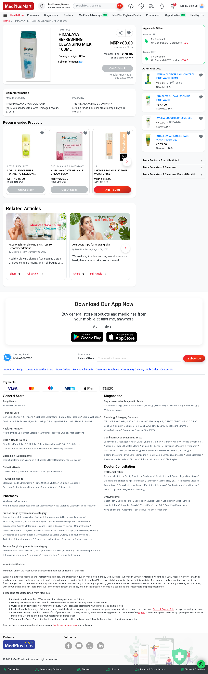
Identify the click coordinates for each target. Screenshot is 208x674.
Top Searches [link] (62, 505)
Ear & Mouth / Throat (85, 530)
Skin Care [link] (7, 417)
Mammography (157, 421)
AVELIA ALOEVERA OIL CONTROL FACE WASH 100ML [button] (175, 76)
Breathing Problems (175, 505)
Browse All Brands (83, 369)
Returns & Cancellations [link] (152, 669)
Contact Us (166, 369)
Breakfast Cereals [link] (28, 433)
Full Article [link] (35, 273)
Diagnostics (51, 15)
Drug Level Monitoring (135, 455)
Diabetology (192, 476)
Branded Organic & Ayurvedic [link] (56, 487)
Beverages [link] (33, 487)
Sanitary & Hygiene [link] (23, 417)
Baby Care (20, 405)
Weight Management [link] (73, 433)
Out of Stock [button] (117, 68)
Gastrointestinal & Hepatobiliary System (22, 517)
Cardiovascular (25, 550)
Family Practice (132, 476)
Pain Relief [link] (18, 444)
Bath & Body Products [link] (70, 417)
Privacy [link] (115, 669)
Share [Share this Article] (15, 273)
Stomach (134, 459)
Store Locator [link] (47, 505)
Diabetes (127, 446)
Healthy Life (197, 15)
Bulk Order (152, 369)
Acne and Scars (112, 509)
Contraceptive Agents (13, 526)
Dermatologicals (11, 534)
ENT (175, 480)
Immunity (147, 446)
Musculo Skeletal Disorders (163, 450)
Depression (140, 501)
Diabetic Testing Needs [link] (14, 471)
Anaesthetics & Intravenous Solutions (40, 534)
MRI (106, 421)
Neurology (151, 480)
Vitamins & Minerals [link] (35, 460)
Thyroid (185, 441)
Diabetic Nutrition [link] (37, 471)
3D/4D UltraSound (138, 421)
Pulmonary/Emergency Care (43, 555)
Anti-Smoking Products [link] (61, 448)
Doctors (69, 15)
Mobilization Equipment (87, 550)
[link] (18, 5)
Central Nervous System (36, 521)
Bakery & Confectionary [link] (14, 487)
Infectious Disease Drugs (39, 526)
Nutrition (63, 530)
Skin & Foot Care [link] (70, 444)
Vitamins (196, 441)
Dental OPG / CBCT (135, 426)
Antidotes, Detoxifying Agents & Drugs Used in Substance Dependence (39, 539)
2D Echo (191, 421)
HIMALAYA (64, 30)
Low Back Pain (111, 505)
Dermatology (164, 480)
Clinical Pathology (113, 405)
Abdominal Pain (130, 509)
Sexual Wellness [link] (91, 417)
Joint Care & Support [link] (50, 444)
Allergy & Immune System (74, 534)
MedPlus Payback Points (127, 15)
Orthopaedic (9, 555)
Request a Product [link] (29, 505)
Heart (133, 441)
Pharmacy (33, 15)
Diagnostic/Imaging (70, 555)
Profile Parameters (133, 405)
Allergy (176, 441)
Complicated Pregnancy (121, 489)
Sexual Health (147, 509)
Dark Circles (183, 501)
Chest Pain (109, 501)
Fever (118, 446)
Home (6, 20)
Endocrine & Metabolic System (18, 530)
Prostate (180, 446)
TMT (169, 421)
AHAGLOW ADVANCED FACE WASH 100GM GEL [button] (172, 138)
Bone (136, 446)
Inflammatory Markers (152, 459)
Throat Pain (146, 505)
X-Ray (124, 421)
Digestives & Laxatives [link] (14, 448)
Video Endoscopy (112, 430)
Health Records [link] (10, 505)
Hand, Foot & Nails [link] (84, 421)
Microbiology (161, 405)
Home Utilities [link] (42, 483)
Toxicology (184, 450)
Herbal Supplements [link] (58, 460)
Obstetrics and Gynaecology (170, 476)
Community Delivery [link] (50, 669)
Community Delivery (132, 369)
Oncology (59, 526)
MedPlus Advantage (93, 15)
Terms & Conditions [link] (195, 669)
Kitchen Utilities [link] (59, 483)
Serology (149, 405)
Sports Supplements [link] (13, 460)
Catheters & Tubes (51, 550)
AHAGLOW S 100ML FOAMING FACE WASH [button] (173, 98)
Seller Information (70, 61)
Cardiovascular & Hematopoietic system (64, 517)
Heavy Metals (155, 455)
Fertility (157, 441)
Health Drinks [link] (10, 433)
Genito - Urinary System (78, 526)
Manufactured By (15, 98)
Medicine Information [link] (15, 501)
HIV (106, 450)
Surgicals (21, 555)
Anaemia (108, 446)
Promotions (152, 15)
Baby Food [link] (8, 405)
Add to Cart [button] (112, 189)
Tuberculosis (116, 450)
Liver (140, 441)
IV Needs (67, 550)
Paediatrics (148, 476)
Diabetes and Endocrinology (118, 480)
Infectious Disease (173, 455)
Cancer (157, 446)
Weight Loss (154, 501)
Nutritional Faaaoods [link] (49, 433)
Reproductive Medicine (130, 485)
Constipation (169, 501)
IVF (105, 489)
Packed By (78, 98)
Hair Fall (158, 505)
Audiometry (153, 426)
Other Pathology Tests (136, 450)
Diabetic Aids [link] (55, 471)
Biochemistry (176, 405)
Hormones (83, 521)
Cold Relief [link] (32, 444)
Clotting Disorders (113, 455)
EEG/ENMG (179, 421)
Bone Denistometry (113, 426)
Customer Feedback (107, 369)
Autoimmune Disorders (116, 459)
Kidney (167, 441)
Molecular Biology (113, 410)
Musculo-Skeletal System (63, 521)
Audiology (140, 489)
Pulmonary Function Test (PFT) (139, 430)
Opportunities (175, 15)
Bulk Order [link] (13, 669)
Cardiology (139, 480)
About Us (9, 369)
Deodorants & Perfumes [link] (15, 421)
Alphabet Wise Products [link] (83, 505)
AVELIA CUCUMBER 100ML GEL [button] (174, 118)
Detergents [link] (26, 483)
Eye (71, 530)
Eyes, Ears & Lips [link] (38, 421)
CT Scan (114, 421)
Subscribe (194, 358)
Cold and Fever (124, 501)
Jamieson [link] (76, 460)
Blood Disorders (193, 455)
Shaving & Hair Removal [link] (61, 421)
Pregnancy (191, 446)
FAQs (20, 369)
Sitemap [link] (86, 669)
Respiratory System (12, 521)
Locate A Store (39, 369)
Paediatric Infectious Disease (183, 485)
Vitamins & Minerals (45, 530)
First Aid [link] (7, 444)
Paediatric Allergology (155, 485)
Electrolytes (171, 459)
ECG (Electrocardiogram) (173, 426)
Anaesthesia (9, 550)
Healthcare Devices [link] (37, 448)
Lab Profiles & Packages (116, 441)
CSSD (37, 550)
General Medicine (113, 476)
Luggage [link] (74, 483)
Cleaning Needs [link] (11, 483)
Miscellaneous (84, 539)
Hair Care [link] (52, 417)
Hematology (191, 405)
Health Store (14, 15)
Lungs (148, 441)
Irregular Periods (129, 505)
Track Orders (63, 369)
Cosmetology (110, 485)
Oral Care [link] (40, 417)
